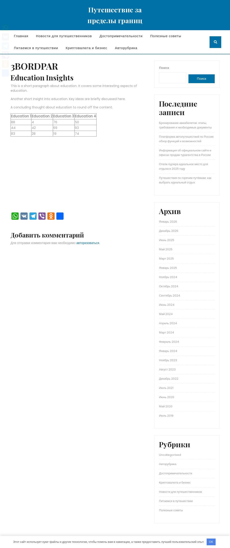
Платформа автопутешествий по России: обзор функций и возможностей (186, 139)
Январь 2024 (168, 351)
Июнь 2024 (167, 305)
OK (211, 542)
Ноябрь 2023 (168, 360)
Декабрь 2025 (168, 231)
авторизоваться (87, 243)
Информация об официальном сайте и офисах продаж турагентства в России (185, 152)
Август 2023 (167, 369)
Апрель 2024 (168, 323)
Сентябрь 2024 (169, 295)
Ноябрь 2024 (168, 277)
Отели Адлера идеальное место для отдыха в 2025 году (183, 166)
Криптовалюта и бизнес (86, 48)
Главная (21, 36)
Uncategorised (170, 455)
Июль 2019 (166, 415)
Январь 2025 (168, 268)
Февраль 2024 (169, 342)
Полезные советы (165, 36)
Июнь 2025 (166, 240)
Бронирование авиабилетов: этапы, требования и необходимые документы (185, 125)
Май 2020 (165, 406)
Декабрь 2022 (168, 379)
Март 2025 (166, 258)
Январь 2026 (168, 221)
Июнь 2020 (166, 397)
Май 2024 (166, 314)
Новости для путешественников (64, 36)
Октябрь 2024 (168, 286)
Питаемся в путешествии (36, 48)
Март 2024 (166, 332)
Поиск (164, 67)
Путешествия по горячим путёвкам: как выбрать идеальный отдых (185, 180)
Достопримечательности (121, 36)
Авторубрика (126, 48)
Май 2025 (165, 249)
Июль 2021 (166, 388)
